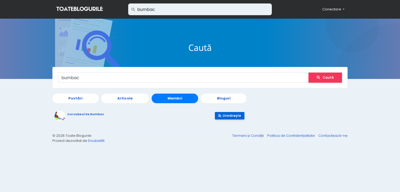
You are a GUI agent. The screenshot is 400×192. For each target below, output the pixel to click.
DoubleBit (96, 140)
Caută (325, 77)
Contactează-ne (333, 135)
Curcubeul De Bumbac (85, 114)
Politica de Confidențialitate (291, 135)
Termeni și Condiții (248, 135)
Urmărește (229, 115)
